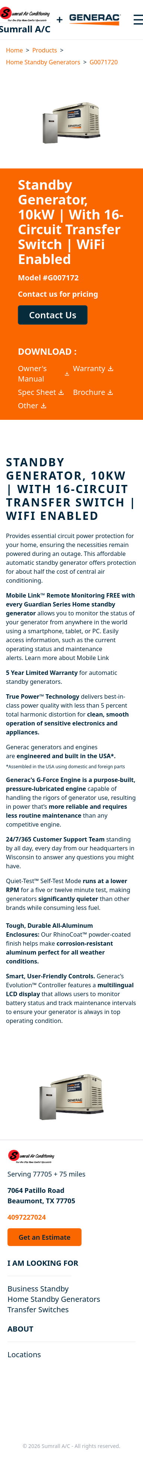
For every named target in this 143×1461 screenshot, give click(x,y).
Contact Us (52, 315)
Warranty (93, 368)
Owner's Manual (44, 373)
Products (44, 50)
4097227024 (26, 1217)
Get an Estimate (44, 1237)
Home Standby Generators (43, 62)
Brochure (93, 392)
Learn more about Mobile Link (67, 658)
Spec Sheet (41, 392)
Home (14, 50)
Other (32, 405)
